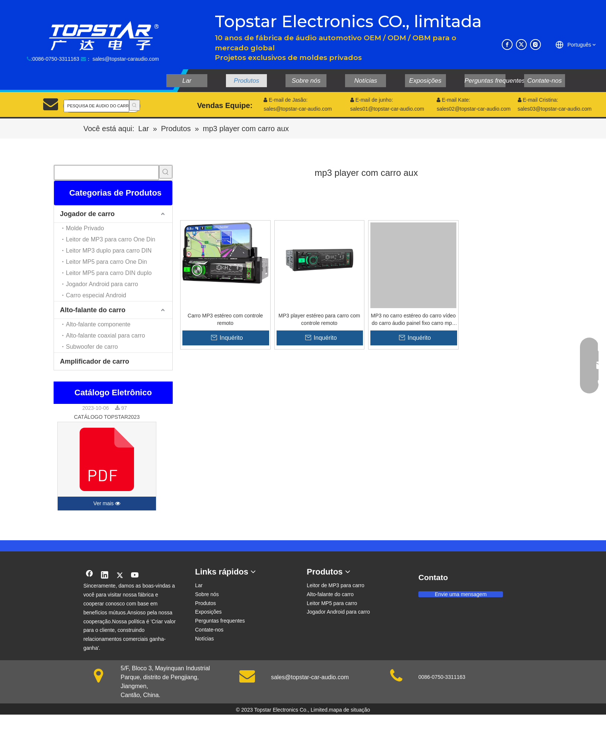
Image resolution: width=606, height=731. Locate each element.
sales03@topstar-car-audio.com (555, 109)
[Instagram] (535, 44)
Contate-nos (209, 630)
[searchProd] (106, 172)
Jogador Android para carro (102, 284)
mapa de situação (349, 710)
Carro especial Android (96, 295)
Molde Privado (85, 228)
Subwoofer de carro (92, 347)
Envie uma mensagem (461, 594)
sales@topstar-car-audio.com (310, 677)
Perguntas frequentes (220, 621)
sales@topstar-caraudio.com (126, 59)
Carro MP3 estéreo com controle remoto (225, 319)
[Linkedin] (105, 576)
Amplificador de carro (94, 361)
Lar (198, 585)
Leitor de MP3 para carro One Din (110, 239)
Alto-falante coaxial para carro (105, 335)
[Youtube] (135, 576)
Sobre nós (207, 594)
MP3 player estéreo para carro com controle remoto (319, 319)
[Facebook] (507, 44)
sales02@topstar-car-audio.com (474, 109)
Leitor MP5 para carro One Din (106, 262)
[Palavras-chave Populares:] (134, 105)
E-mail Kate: (453, 100)
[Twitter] (521, 44)
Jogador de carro (87, 214)
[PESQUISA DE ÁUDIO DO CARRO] (96, 106)
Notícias (204, 639)
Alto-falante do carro (92, 310)
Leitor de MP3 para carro (335, 585)
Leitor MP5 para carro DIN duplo (109, 273)
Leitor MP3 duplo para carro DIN (109, 250)
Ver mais (106, 503)
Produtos (205, 603)
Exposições (208, 612)
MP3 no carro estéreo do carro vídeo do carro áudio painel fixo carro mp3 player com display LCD (413, 320)
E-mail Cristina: (538, 100)
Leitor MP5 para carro (332, 603)
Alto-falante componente (98, 324)
